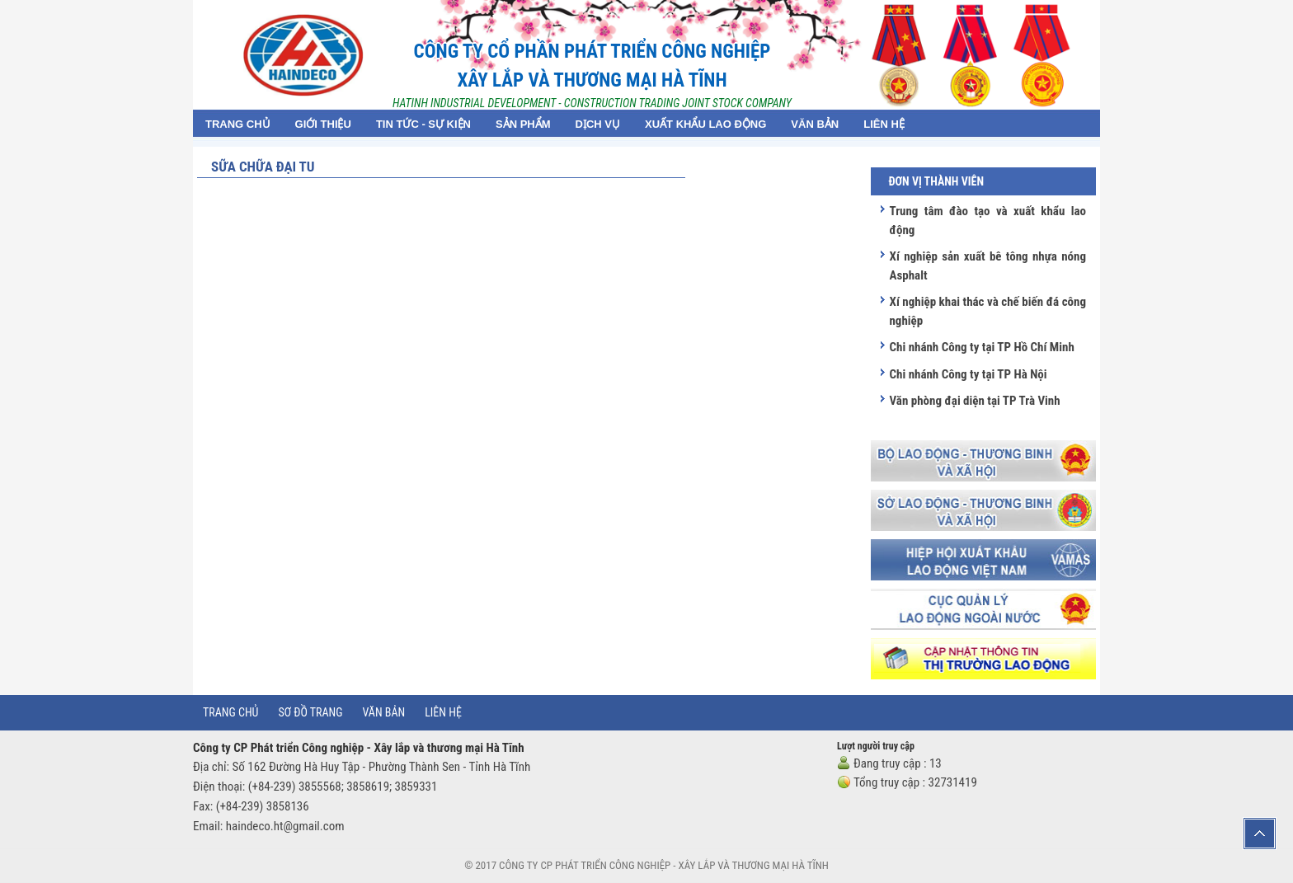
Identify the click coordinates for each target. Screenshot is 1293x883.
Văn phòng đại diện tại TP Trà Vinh (974, 400)
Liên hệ (443, 712)
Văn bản (384, 712)
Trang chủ (230, 712)
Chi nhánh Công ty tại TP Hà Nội (967, 374)
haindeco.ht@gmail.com (285, 826)
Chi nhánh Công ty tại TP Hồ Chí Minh (981, 347)
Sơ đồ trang (310, 712)
